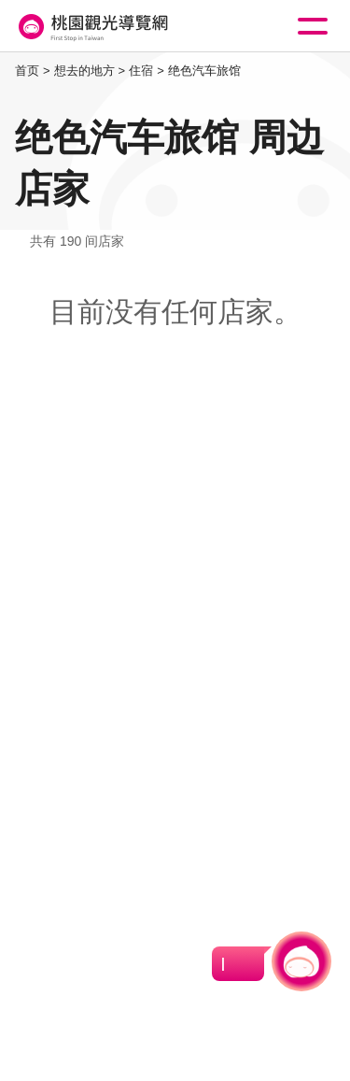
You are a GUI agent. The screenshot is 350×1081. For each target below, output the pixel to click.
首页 (27, 71)
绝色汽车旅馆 (204, 71)
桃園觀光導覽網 (91, 26)
